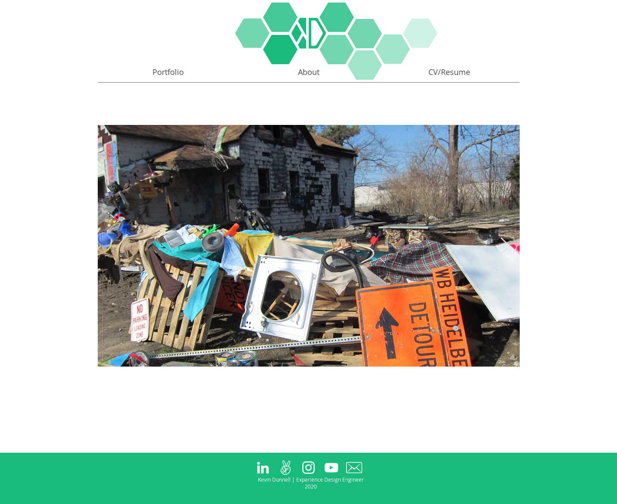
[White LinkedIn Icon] (262, 467)
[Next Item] (505, 245)
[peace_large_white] (285, 467)
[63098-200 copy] (354, 467)
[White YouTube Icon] (331, 467)
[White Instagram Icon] (308, 467)
